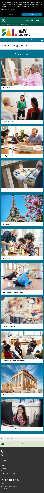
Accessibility (4, 468)
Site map (3, 476)
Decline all (12, 14)
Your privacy (4, 463)
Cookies (3, 465)
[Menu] (39, 20)
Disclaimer (4, 460)
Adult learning (24, 24)
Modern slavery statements (8, 473)
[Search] (30, 20)
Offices (5, 455)
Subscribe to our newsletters (14, 444)
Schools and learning (12, 24)
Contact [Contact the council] (5, 451)
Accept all (32, 14)
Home (2, 24)
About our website (6, 471)
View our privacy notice (9, 9)
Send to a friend (19, 439)
